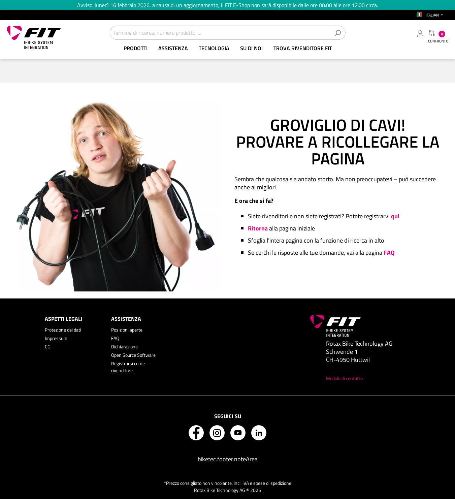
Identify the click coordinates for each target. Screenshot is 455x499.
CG (48, 346)
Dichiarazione (124, 346)
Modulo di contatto (344, 378)
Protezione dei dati (63, 329)
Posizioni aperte (126, 329)
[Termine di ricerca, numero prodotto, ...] (220, 33)
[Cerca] (338, 33)
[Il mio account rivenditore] (420, 33)
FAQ (115, 338)
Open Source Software (133, 354)
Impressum (56, 338)
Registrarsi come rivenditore (128, 367)
